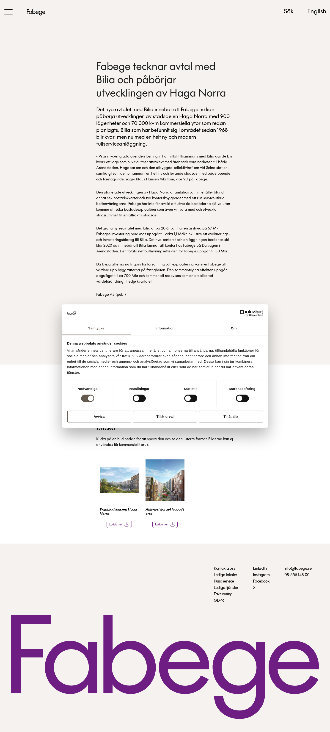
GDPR (219, 601)
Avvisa (99, 417)
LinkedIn (260, 568)
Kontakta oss (224, 568)
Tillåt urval (165, 417)
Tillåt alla (231, 417)
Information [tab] (165, 328)
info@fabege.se (298, 568)
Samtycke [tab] (96, 328)
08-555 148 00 (297, 575)
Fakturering (223, 594)
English (316, 11)
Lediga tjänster (226, 588)
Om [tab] (233, 328)
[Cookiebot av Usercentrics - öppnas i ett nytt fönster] (243, 312)
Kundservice (224, 581)
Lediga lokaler (225, 575)
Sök (289, 11)
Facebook (261, 581)
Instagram (261, 575)
